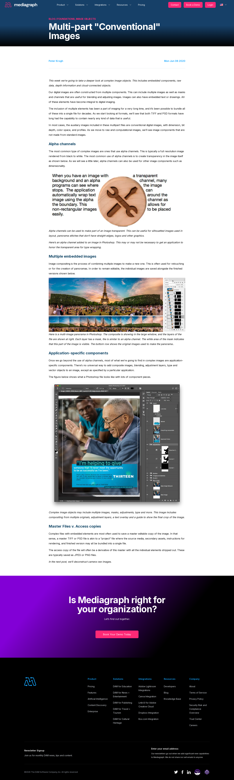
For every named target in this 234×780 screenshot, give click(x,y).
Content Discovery (97, 705)
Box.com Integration (148, 719)
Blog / (53, 18)
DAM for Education (122, 686)
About (192, 686)
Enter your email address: (165, 748)
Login (210, 5)
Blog (166, 692)
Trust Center (195, 719)
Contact (175, 5)
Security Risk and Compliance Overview (198, 709)
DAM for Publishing (122, 702)
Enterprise (93, 711)
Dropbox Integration (149, 712)
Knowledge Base (172, 699)
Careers (193, 725)
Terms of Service (198, 692)
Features (92, 692)
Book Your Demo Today (117, 634)
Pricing (141, 5)
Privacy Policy (196, 699)
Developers (170, 686)
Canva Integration (147, 696)
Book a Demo (193, 5)
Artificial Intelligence (98, 699)
